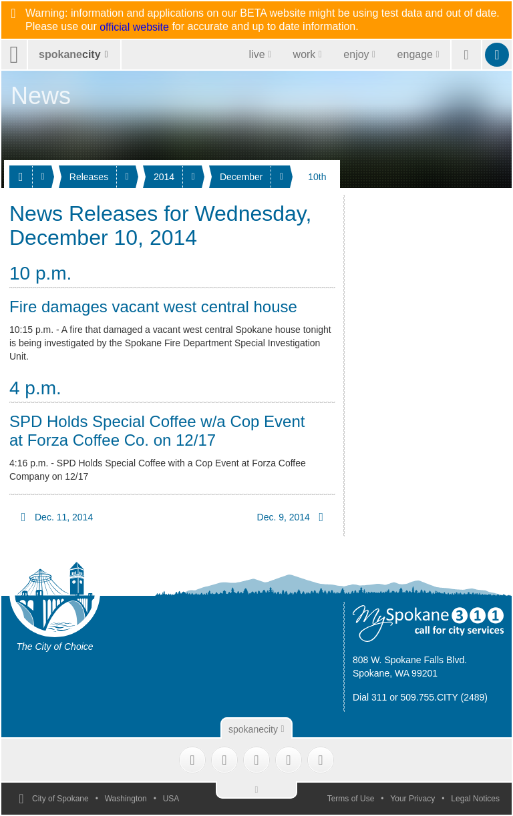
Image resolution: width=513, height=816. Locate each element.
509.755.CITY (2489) (444, 697)
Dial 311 (370, 697)
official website (134, 27)
